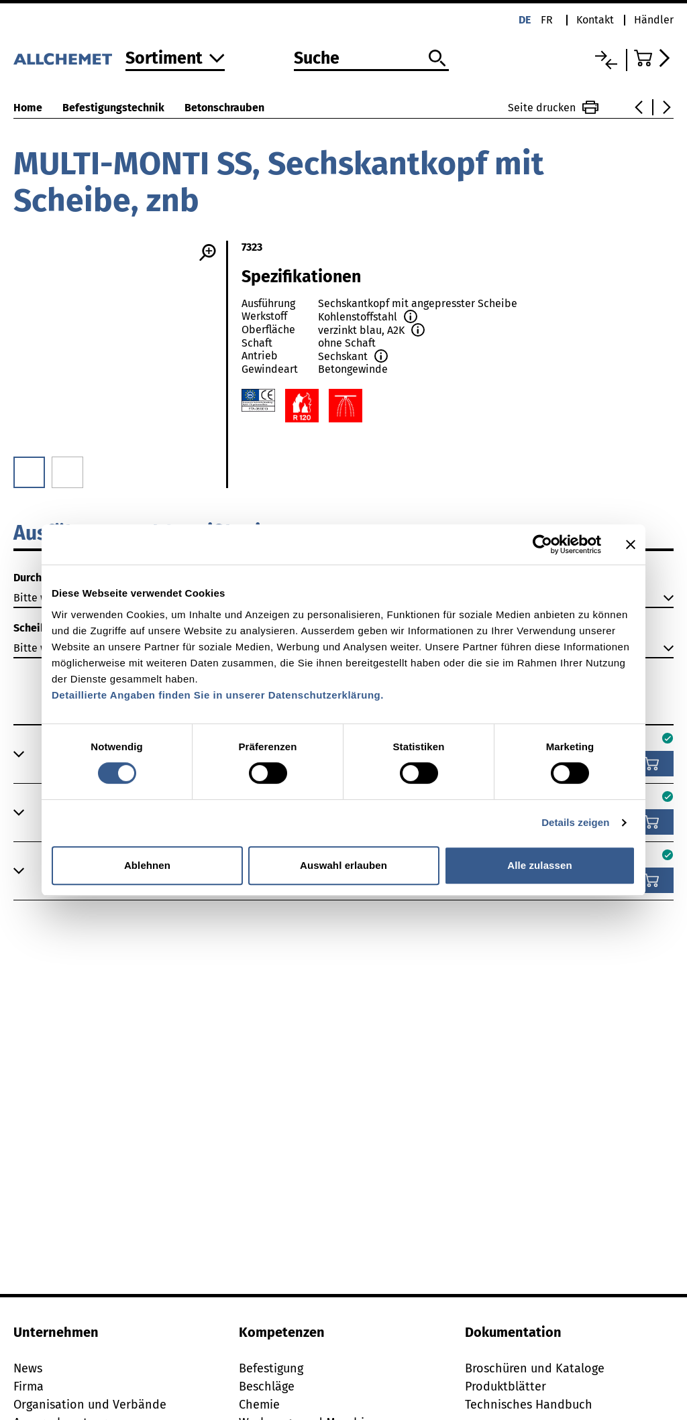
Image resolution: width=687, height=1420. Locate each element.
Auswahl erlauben (343, 865)
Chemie (259, 1404)
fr (547, 19)
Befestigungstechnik (113, 107)
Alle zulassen (539, 865)
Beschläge (267, 1386)
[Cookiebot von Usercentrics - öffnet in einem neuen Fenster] (542, 544)
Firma (28, 1386)
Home (27, 107)
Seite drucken (553, 107)
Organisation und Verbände (89, 1404)
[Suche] (371, 59)
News (27, 1368)
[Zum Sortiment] (175, 59)
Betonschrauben (224, 107)
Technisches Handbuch (528, 1404)
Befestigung (271, 1368)
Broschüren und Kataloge (534, 1368)
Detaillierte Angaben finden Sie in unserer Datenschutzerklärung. (218, 695)
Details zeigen (575, 822)
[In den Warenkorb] (651, 763)
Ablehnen (147, 865)
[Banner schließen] (630, 544)
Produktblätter (505, 1386)
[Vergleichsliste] (606, 60)
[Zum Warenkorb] (654, 58)
